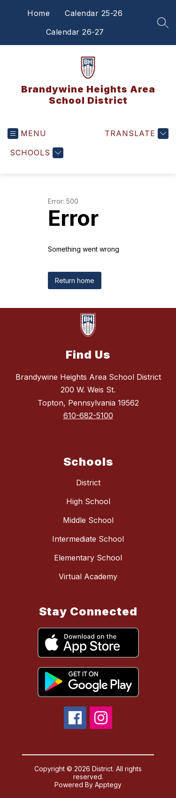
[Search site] (162, 22)
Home (38, 13)
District (88, 482)
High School (88, 501)
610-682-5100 (88, 415)
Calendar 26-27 (75, 32)
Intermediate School (88, 539)
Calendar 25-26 (93, 13)
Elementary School (88, 557)
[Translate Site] (135, 133)
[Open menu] (27, 133)
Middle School (88, 520)
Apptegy (108, 785)
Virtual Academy (88, 576)
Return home (74, 280)
